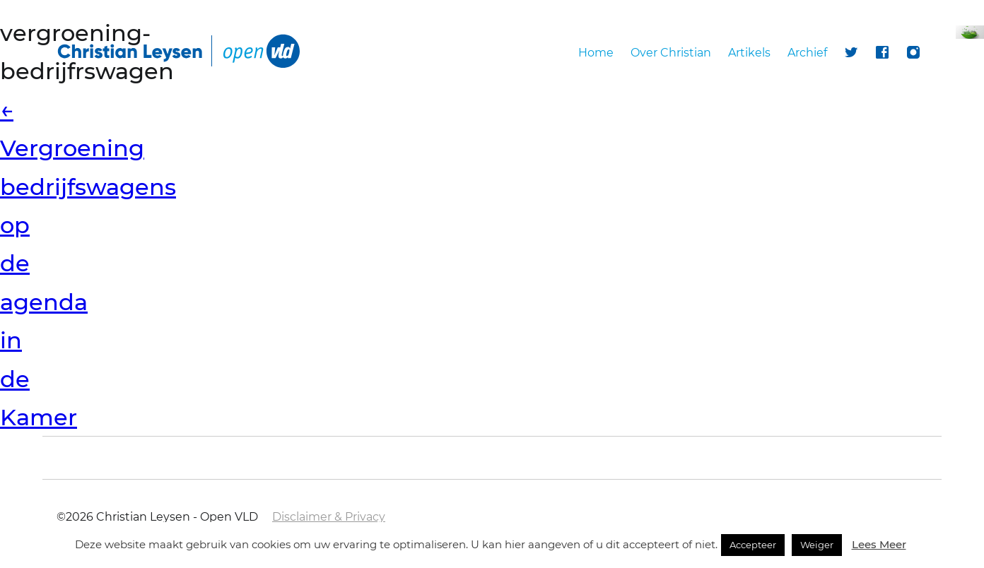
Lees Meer (879, 544)
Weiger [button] (816, 544)
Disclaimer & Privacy (328, 516)
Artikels (749, 52)
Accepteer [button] (753, 544)
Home (596, 52)
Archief (807, 52)
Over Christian (671, 52)
